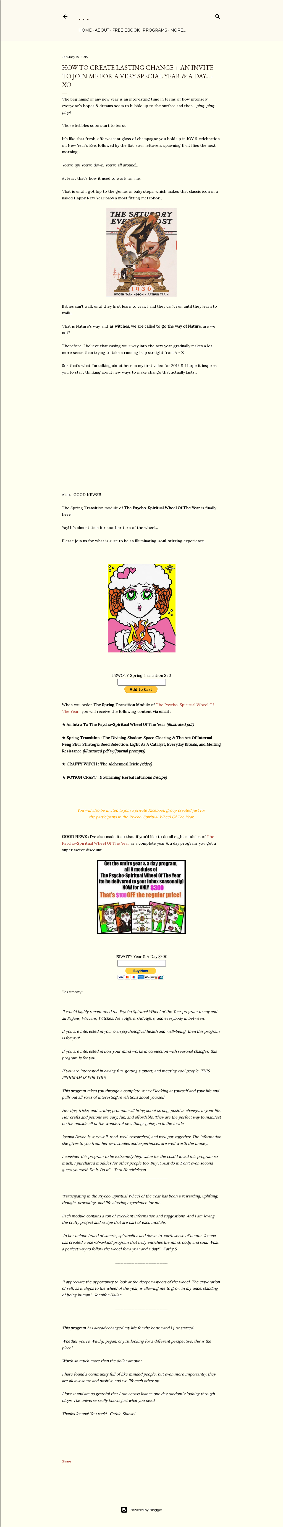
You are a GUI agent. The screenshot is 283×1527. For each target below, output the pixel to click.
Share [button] (66, 1461)
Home (85, 30)
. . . (83, 16)
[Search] (217, 15)
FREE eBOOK (126, 30)
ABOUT (102, 30)
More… (178, 30)
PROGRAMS (155, 30)
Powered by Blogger (141, 1510)
